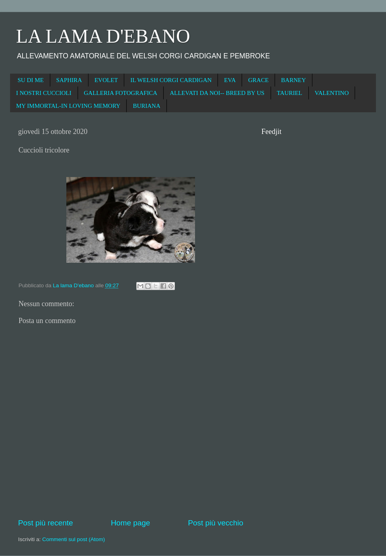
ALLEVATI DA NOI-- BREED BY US (217, 93)
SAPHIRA (69, 80)
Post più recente (45, 523)
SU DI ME (31, 80)
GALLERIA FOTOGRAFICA (121, 93)
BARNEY (293, 80)
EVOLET (106, 80)
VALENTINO (332, 93)
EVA (230, 80)
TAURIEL (289, 93)
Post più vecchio (215, 523)
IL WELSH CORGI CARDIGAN (170, 80)
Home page (130, 523)
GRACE (258, 80)
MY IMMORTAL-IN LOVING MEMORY (68, 106)
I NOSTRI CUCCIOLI (44, 93)
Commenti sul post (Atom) (73, 539)
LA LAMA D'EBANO (103, 36)
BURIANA (146, 106)
